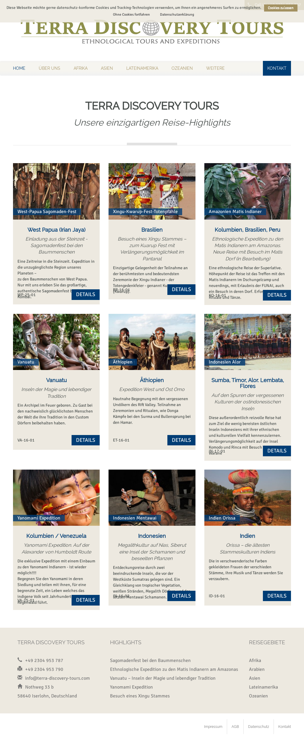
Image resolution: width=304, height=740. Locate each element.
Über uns (49, 68)
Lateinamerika (142, 68)
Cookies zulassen (281, 8)
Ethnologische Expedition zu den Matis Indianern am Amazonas (174, 669)
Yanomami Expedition (131, 687)
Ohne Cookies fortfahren (131, 14)
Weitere (215, 68)
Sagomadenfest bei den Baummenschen (150, 660)
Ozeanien (182, 68)
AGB (235, 727)
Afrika (81, 68)
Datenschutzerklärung (177, 14)
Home (19, 68)
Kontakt (277, 68)
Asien (107, 68)
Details (85, 294)
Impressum (213, 727)
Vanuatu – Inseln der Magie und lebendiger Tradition (163, 678)
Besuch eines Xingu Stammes (140, 696)
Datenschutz (258, 727)
